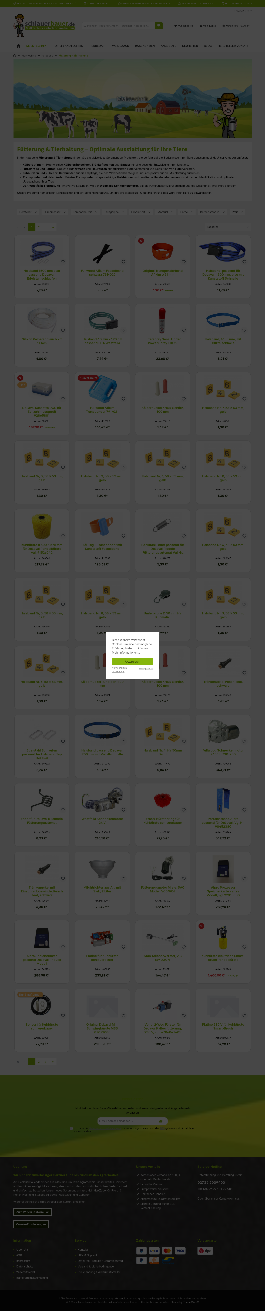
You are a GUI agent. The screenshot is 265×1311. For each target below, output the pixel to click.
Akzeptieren (132, 661)
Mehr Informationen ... (126, 652)
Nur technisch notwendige (119, 670)
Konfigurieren (146, 668)
